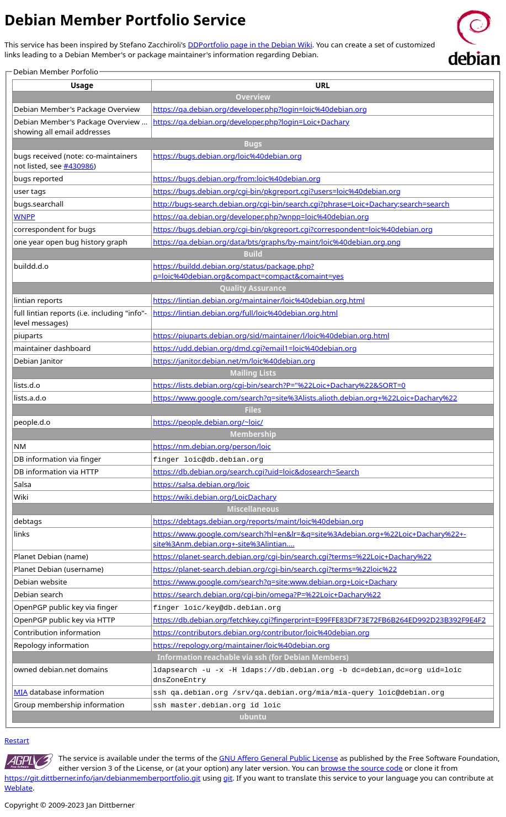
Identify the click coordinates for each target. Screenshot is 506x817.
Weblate (18, 788)
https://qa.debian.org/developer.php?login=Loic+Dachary (251, 122)
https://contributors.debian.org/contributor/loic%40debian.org (261, 632)
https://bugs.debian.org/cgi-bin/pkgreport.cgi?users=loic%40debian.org (277, 191)
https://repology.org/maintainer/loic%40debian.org (241, 645)
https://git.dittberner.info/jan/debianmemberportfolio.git (102, 778)
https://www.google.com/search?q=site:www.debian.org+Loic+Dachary (275, 582)
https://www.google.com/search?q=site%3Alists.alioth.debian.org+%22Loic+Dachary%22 (305, 398)
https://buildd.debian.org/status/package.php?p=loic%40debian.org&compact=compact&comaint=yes (248, 271)
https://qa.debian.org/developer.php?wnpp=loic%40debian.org (261, 216)
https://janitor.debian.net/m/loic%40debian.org (234, 361)
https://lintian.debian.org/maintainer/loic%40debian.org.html (259, 300)
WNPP (24, 216)
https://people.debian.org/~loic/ (208, 422)
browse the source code (362, 768)
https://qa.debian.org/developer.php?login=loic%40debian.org (260, 109)
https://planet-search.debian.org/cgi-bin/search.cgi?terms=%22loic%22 (275, 569)
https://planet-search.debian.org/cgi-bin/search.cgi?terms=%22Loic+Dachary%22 (292, 556)
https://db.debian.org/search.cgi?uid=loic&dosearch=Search (256, 472)
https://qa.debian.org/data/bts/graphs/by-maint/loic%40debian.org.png (277, 242)
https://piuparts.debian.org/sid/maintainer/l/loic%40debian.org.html (271, 335)
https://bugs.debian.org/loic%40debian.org (227, 156)
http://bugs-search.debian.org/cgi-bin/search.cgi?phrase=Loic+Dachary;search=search (301, 204)
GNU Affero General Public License (278, 758)
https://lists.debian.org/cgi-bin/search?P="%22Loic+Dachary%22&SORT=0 (279, 385)
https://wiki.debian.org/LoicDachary (214, 497)
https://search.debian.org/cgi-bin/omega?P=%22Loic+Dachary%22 (267, 594)
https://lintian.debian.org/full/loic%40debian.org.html (245, 313)
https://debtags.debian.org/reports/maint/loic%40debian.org (258, 521)
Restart (16, 740)
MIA (21, 692)
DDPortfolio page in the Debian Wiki (250, 45)
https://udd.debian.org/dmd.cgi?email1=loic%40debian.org (254, 348)
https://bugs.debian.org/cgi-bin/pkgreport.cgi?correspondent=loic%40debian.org (293, 229)
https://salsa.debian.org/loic (201, 484)
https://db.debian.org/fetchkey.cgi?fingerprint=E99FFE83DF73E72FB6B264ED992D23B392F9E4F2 (319, 620)
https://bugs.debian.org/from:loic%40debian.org (237, 178)
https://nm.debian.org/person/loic (212, 446)
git (227, 778)
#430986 (78, 166)
